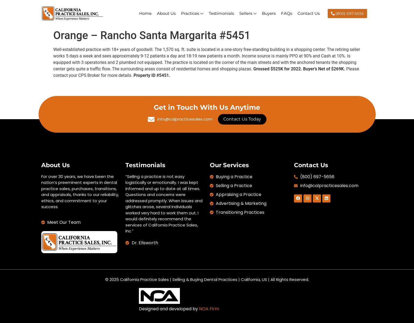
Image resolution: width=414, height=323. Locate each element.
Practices (192, 13)
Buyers (269, 13)
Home (145, 13)
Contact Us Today (242, 119)
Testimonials (221, 13)
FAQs (286, 13)
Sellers (247, 13)
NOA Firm (209, 309)
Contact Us (308, 13)
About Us (166, 13)
